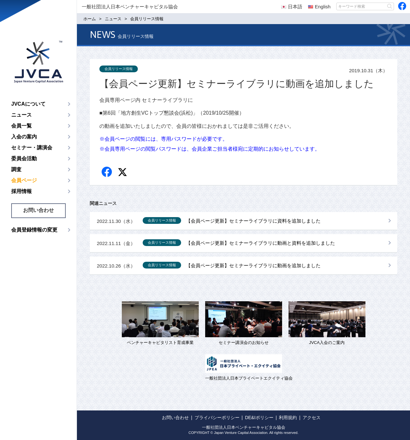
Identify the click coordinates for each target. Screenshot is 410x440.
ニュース (21, 115)
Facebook (107, 172)
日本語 (291, 6)
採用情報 (21, 191)
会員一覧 (21, 125)
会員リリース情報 (119, 69)
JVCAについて (28, 104)
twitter (123, 173)
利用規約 (288, 417)
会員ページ (24, 180)
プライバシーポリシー (217, 417)
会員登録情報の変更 (34, 230)
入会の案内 (24, 136)
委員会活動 (24, 158)
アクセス (312, 417)
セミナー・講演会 (31, 147)
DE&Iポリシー (259, 417)
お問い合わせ (38, 210)
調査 (16, 169)
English (319, 6)
